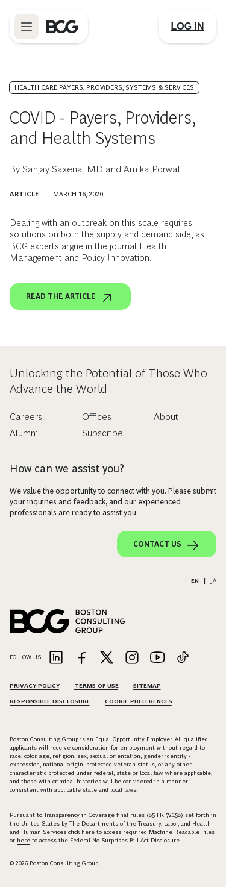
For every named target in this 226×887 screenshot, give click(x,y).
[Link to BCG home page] (62, 26)
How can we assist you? (67, 469)
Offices (96, 417)
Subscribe (102, 433)
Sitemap (147, 685)
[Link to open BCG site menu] (26, 26)
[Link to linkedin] (56, 658)
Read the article (70, 297)
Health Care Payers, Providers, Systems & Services (104, 87)
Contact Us (166, 545)
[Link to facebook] (81, 658)
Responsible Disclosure (50, 701)
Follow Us (25, 657)
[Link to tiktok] (182, 658)
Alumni (24, 433)
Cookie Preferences (138, 701)
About (166, 417)
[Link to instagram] (132, 658)
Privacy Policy (35, 685)
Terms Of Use (96, 685)
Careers (26, 417)
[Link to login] (187, 26)
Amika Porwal (152, 169)
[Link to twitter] (107, 658)
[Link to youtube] (157, 658)
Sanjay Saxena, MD (62, 169)
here (88, 832)
